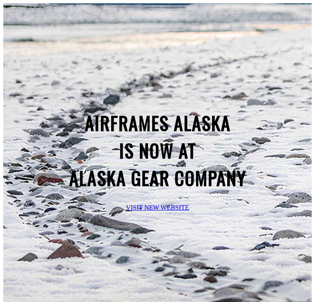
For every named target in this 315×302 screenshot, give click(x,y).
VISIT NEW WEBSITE (157, 207)
